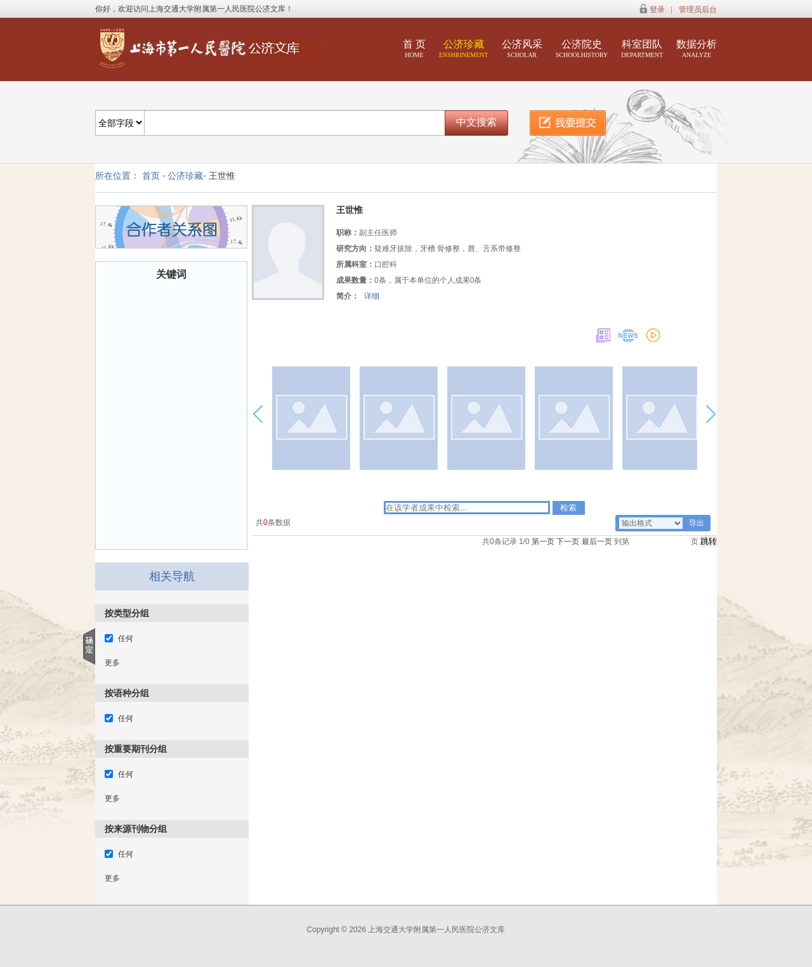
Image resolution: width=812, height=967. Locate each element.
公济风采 (522, 48)
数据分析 (696, 48)
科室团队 (642, 48)
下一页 (567, 541)
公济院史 (582, 48)
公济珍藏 (463, 48)
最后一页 (597, 541)
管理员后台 (698, 9)
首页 (151, 176)
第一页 (543, 541)
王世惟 (222, 176)
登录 (657, 9)
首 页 (414, 48)
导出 (696, 523)
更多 (112, 662)
